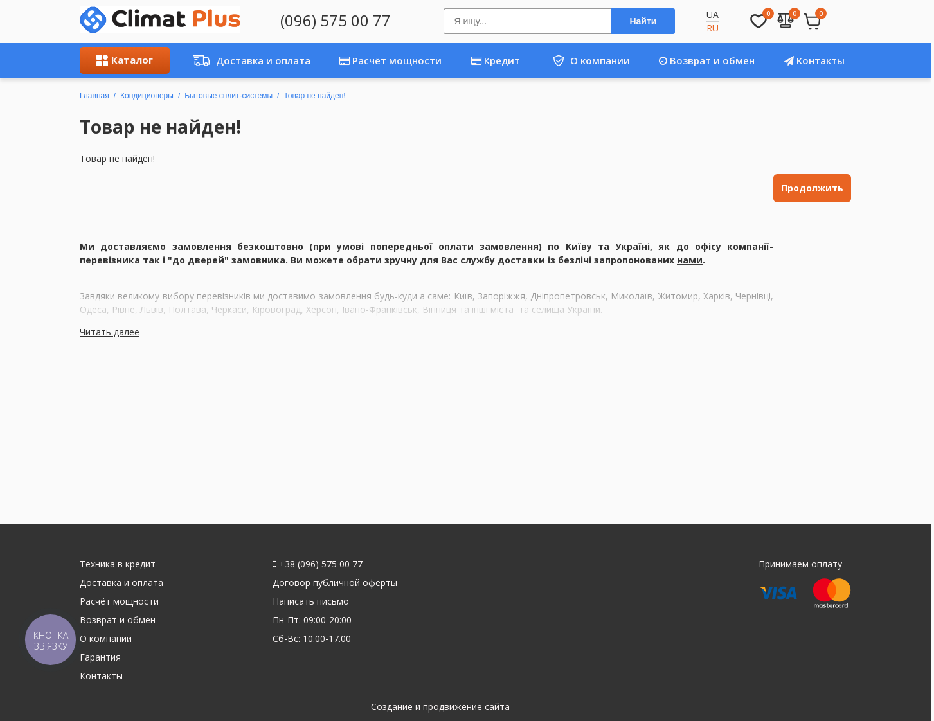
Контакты (814, 60)
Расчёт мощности (390, 60)
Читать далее (109, 332)
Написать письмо (311, 601)
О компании (586, 60)
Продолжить (812, 188)
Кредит (495, 60)
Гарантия (100, 657)
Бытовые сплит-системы (228, 95)
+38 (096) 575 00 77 (318, 564)
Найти (642, 21)
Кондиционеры (147, 95)
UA (712, 14)
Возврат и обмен (707, 60)
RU (712, 28)
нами (690, 260)
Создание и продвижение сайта (440, 706)
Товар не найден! (314, 95)
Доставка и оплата (248, 60)
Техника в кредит (118, 564)
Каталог (124, 59)
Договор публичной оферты (335, 582)
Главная (94, 95)
